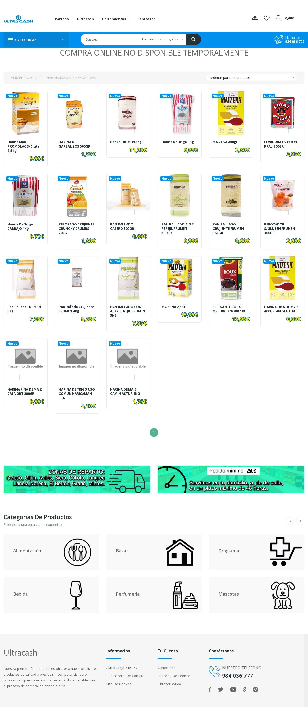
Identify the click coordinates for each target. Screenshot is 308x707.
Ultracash (85, 19)
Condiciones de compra (125, 670)
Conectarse (166, 662)
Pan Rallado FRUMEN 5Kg (25, 306)
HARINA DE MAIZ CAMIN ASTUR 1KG (125, 387)
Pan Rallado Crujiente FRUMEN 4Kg (74, 308)
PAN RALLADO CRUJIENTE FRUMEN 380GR (229, 227)
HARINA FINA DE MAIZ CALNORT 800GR (20, 389)
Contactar (146, 19)
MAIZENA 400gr (226, 142)
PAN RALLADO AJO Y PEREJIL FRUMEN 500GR (178, 227)
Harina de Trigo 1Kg (178, 142)
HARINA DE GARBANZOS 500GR (75, 144)
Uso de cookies (119, 678)
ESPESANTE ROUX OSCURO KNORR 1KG (230, 306)
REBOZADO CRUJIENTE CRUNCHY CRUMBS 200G (76, 227)
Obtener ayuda (169, 678)
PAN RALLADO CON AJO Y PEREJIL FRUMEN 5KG (126, 308)
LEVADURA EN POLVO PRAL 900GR (282, 144)
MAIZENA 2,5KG (174, 304)
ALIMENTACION (23, 77)
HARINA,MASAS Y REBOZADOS (71, 77)
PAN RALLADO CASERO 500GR (122, 225)
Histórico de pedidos (174, 670)
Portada (62, 19)
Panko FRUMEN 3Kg (126, 142)
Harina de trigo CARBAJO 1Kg (21, 225)
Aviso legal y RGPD (121, 662)
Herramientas (115, 19)
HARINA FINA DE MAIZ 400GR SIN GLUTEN (277, 308)
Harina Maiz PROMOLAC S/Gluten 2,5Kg (25, 146)
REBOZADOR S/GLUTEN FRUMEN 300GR (280, 227)
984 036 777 (294, 41)
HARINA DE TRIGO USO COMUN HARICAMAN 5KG (74, 389)
